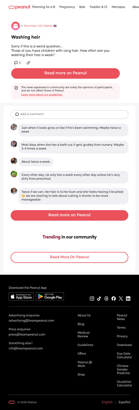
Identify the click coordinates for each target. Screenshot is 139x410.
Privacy (122, 336)
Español (124, 402)
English (107, 402)
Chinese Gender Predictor (123, 370)
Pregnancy (67, 7)
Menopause (118, 7)
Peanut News (122, 317)
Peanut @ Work (85, 364)
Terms (121, 327)
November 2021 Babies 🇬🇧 (40, 26)
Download (124, 345)
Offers (82, 353)
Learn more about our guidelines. (42, 95)
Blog (81, 324)
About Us (84, 315)
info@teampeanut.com (26, 348)
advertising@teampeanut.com (31, 320)
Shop (81, 374)
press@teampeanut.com (27, 334)
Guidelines (85, 345)
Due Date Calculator (124, 355)
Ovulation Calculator (124, 384)
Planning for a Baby (43, 7)
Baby (82, 7)
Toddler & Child (98, 7)
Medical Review (84, 335)
